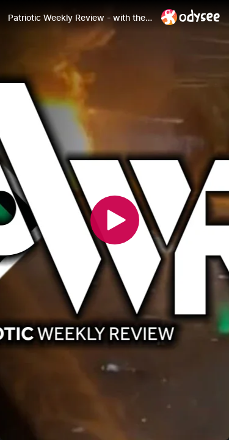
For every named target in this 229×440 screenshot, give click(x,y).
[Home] (190, 17)
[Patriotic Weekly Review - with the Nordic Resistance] (80, 18)
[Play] (114, 220)
